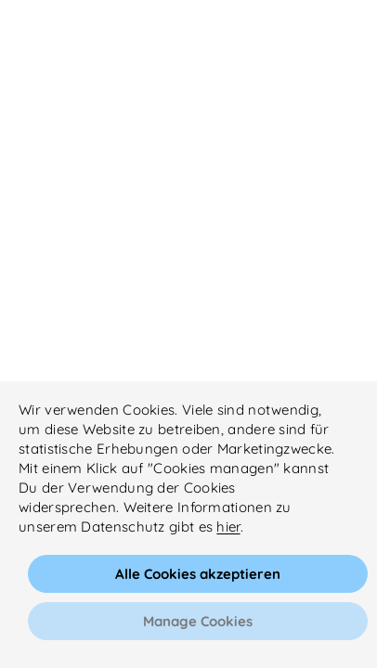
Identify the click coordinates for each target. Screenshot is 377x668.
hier (228, 526)
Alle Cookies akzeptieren (197, 574)
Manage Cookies (198, 621)
